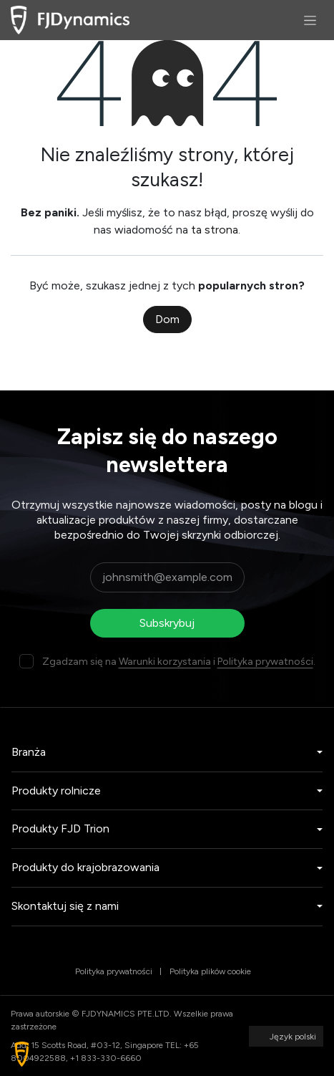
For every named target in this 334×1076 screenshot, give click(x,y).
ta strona (214, 229)
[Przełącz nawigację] (310, 20)
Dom (167, 319)
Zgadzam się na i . (178, 661)
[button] (21, 1054)
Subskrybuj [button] (167, 623)
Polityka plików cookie (210, 971)
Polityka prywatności (265, 661)
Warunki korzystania (165, 661)
